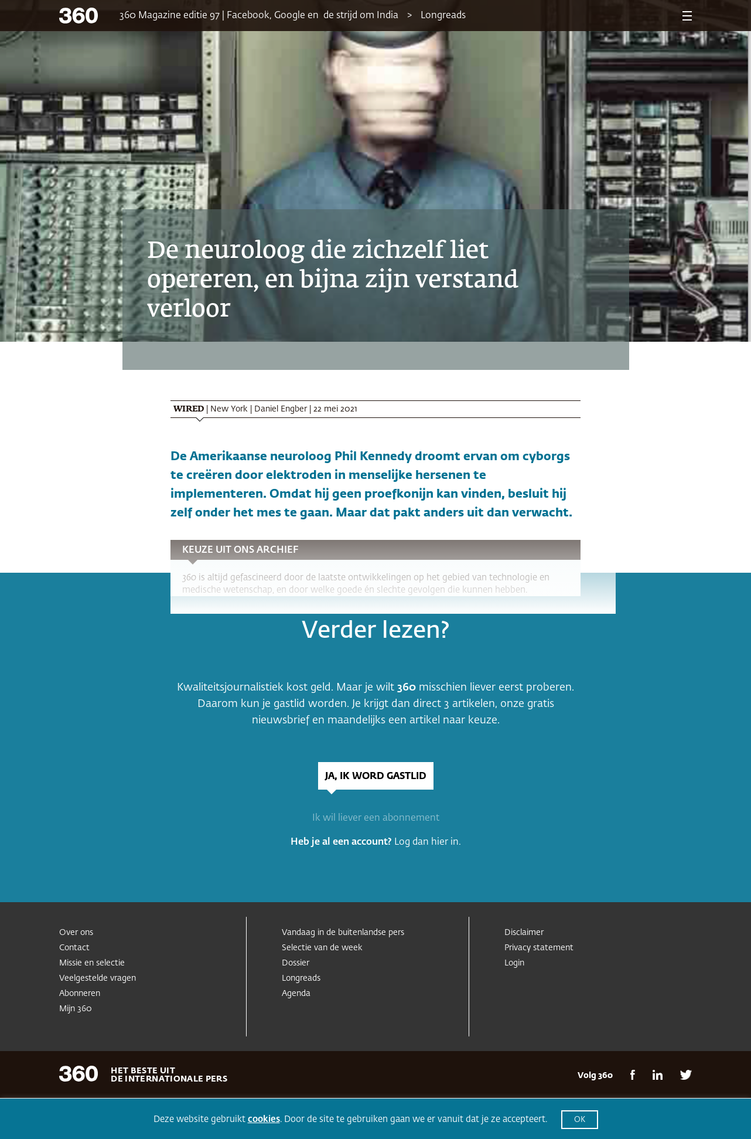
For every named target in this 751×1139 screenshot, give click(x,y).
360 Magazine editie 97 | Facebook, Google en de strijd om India (259, 16)
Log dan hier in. (427, 842)
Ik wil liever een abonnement (375, 818)
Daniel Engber (280, 409)
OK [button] (579, 1120)
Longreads (443, 16)
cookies (264, 1119)
